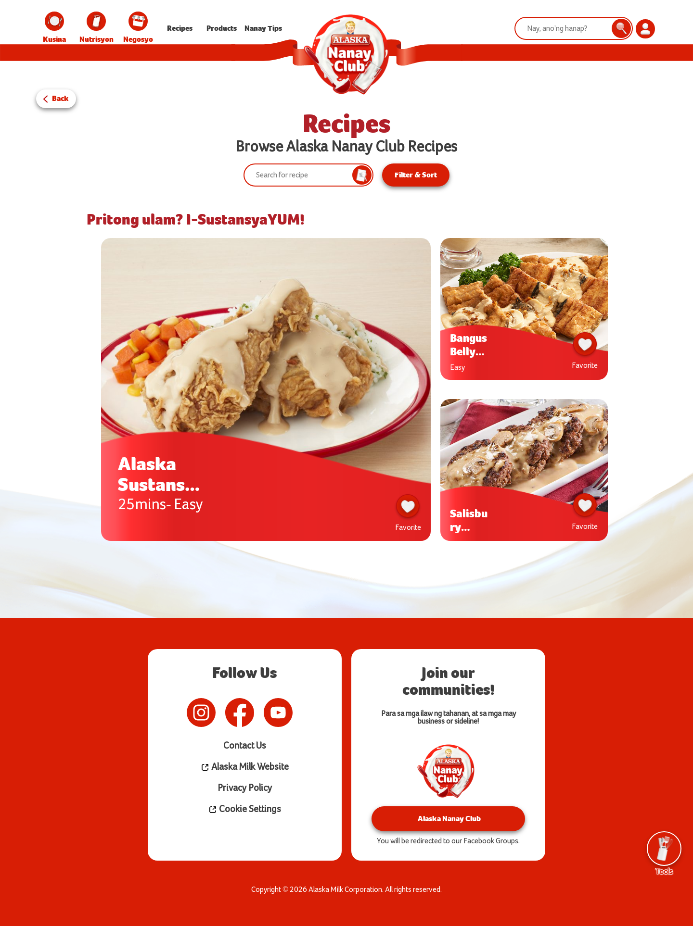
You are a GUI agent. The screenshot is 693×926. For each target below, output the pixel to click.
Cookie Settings (245, 809)
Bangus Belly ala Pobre (468, 344)
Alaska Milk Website (244, 767)
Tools (664, 853)
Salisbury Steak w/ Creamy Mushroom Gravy (469, 519)
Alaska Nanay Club (448, 818)
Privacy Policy (244, 788)
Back (60, 98)
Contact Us (245, 745)
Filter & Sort (416, 174)
